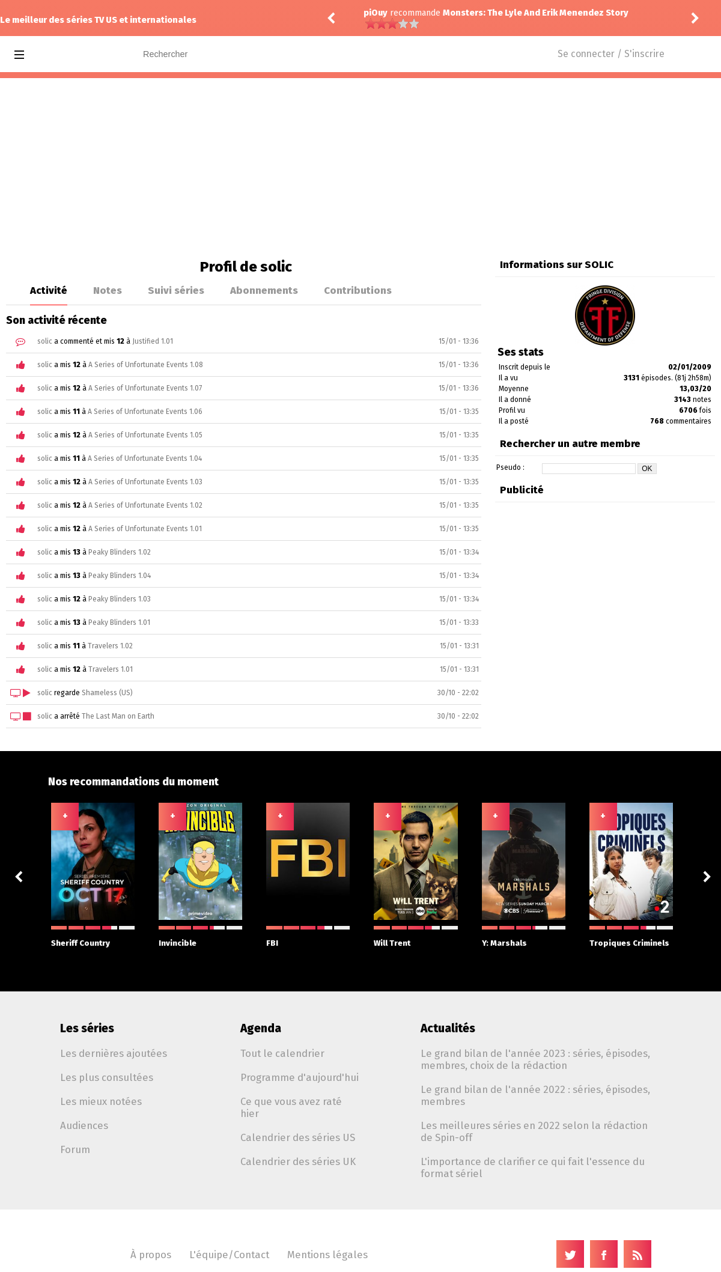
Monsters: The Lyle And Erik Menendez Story (535, 13)
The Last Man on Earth (118, 716)
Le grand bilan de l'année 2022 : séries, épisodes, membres (535, 1095)
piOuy (376, 13)
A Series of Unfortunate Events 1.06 (145, 411)
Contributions (358, 290)
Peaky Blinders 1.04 (119, 575)
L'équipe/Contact (229, 1255)
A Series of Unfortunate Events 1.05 (145, 435)
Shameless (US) (107, 693)
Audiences (84, 1125)
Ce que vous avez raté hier (291, 1107)
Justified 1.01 (152, 341)
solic (44, 341)
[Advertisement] (360, 168)
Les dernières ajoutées (113, 1053)
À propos (150, 1255)
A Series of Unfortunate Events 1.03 (145, 482)
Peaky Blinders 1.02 (119, 552)
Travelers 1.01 (110, 669)
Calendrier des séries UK (298, 1161)
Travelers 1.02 (110, 646)
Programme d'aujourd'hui (299, 1077)
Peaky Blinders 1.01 (119, 622)
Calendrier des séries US (297, 1137)
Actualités (448, 1028)
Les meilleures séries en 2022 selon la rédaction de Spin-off (534, 1131)
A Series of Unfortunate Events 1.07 (145, 388)
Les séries (87, 1028)
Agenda (260, 1028)
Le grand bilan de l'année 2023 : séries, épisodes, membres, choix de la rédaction (535, 1059)
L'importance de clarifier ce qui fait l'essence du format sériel (533, 1167)
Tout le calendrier (282, 1053)
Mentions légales (327, 1255)
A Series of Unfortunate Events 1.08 (145, 365)
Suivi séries (176, 290)
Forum (75, 1149)
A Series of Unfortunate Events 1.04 (145, 458)
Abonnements (264, 290)
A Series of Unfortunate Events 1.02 (145, 505)
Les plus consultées (106, 1077)
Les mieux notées (101, 1101)
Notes (107, 290)
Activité (48, 290)
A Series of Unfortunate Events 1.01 (145, 529)
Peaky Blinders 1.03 (119, 599)
